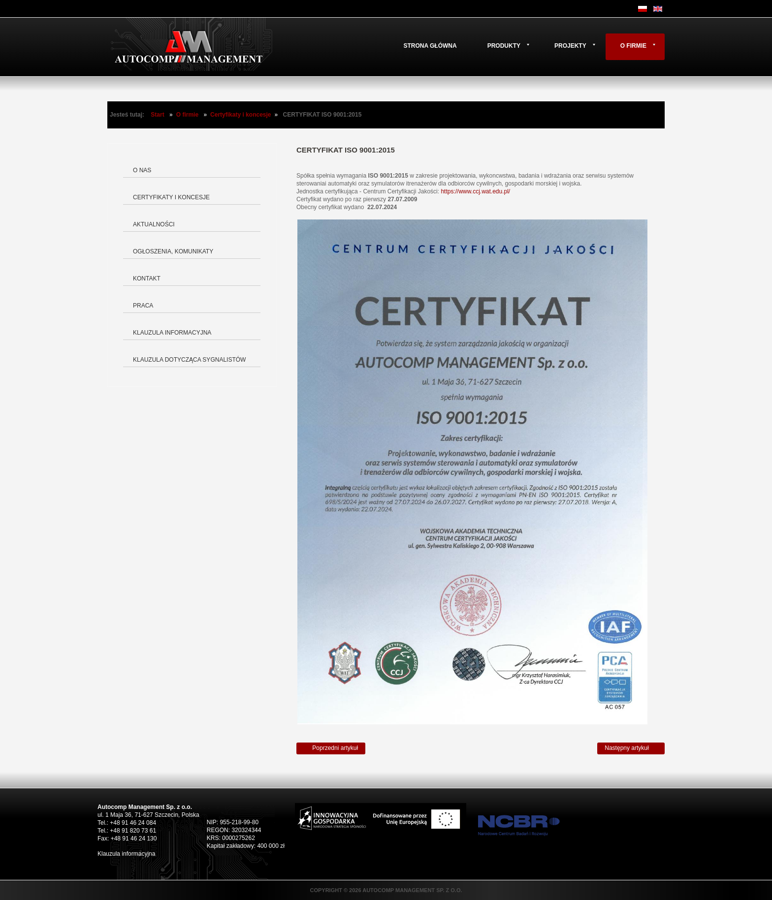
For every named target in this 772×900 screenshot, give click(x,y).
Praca (143, 305)
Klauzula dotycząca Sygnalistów (189, 359)
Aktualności (154, 224)
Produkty (503, 45)
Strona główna (429, 45)
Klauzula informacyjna (172, 332)
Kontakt (147, 278)
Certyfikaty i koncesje (240, 114)
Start (157, 114)
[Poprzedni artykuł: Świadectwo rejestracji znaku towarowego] (330, 748)
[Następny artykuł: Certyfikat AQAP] (631, 748)
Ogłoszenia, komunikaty (173, 251)
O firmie (633, 45)
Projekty (570, 45)
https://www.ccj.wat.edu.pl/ (475, 191)
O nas (142, 170)
